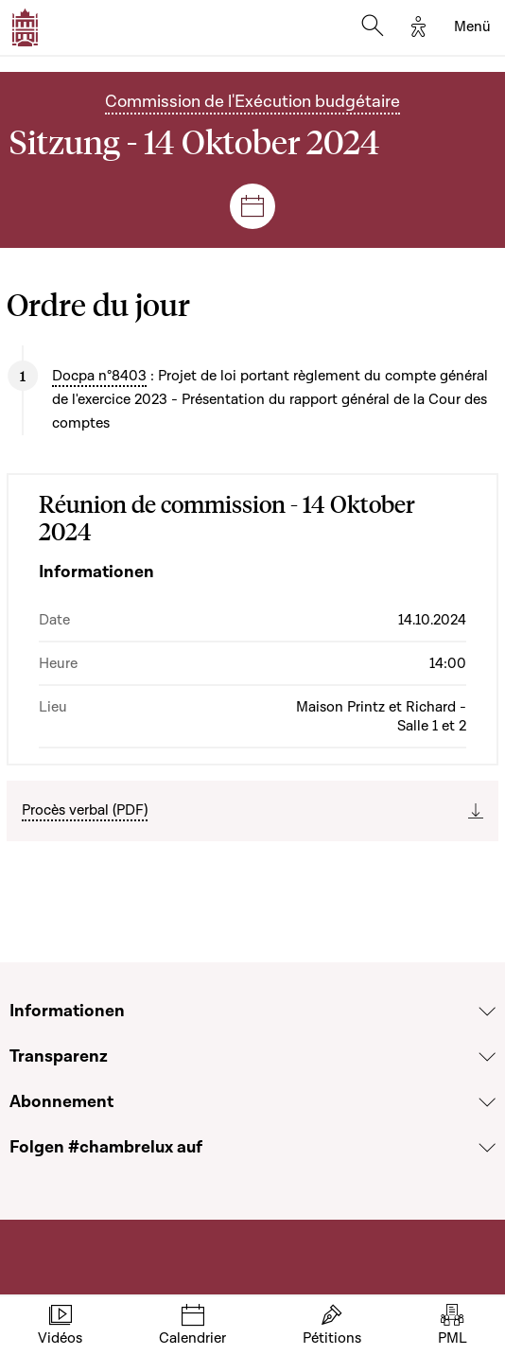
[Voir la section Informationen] (487, 1011)
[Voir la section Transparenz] (487, 1056)
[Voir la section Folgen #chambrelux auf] (487, 1147)
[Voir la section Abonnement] (487, 1102)
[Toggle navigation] (472, 27)
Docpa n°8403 (99, 375)
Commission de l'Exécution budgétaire (252, 102)
